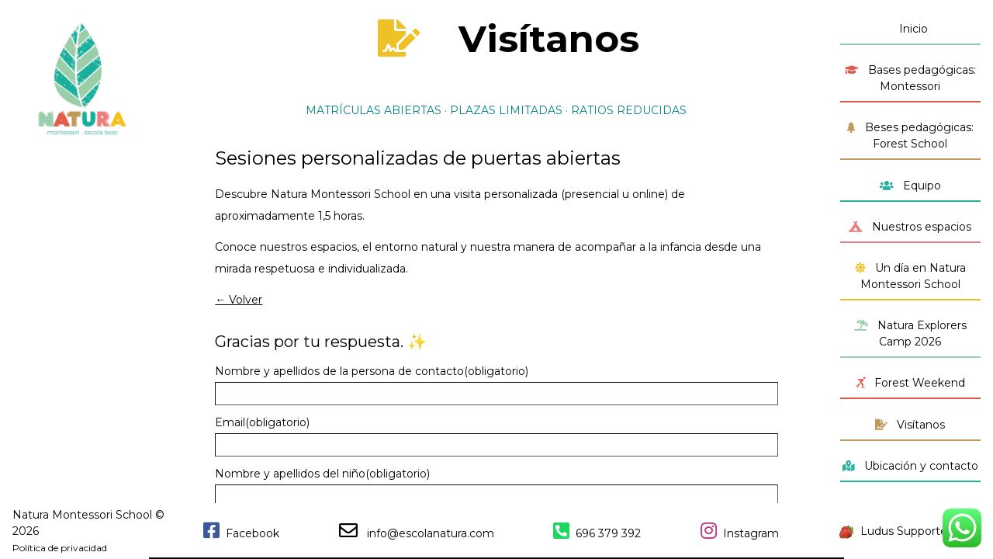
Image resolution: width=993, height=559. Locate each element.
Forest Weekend (910, 383)
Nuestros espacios (910, 227)
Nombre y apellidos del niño (322, 474)
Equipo (910, 186)
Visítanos (910, 425)
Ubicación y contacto (910, 466)
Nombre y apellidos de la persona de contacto (371, 371)
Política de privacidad (59, 548)
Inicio (910, 29)
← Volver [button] (238, 300)
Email (262, 422)
